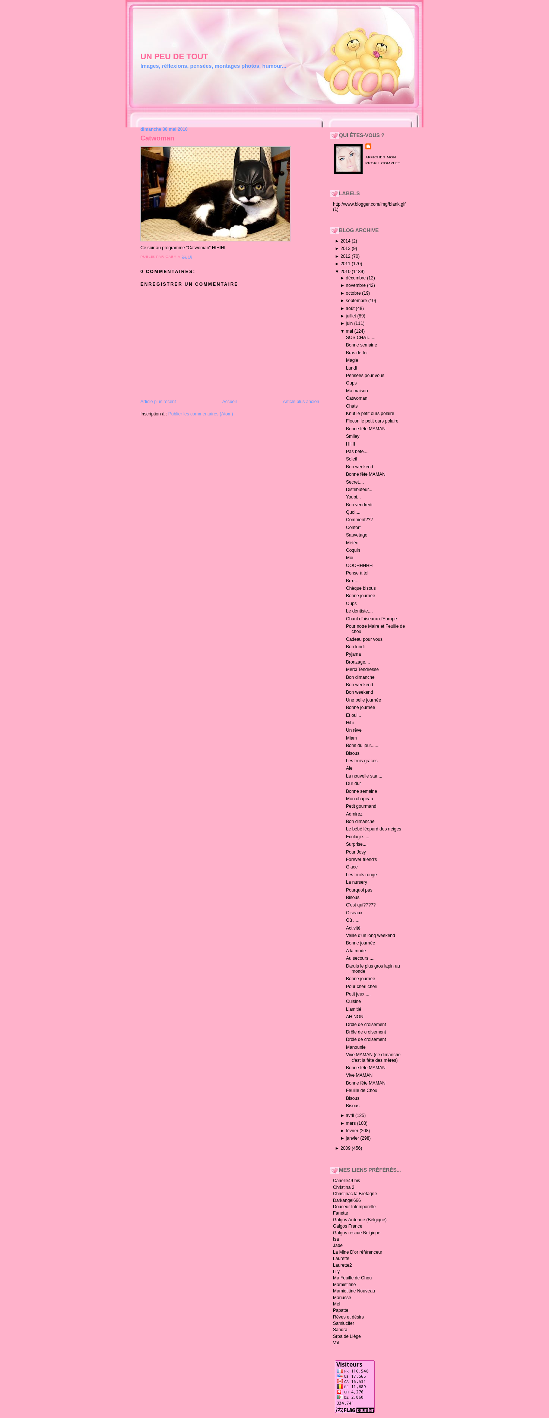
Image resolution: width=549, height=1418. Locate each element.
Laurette (341, 1258)
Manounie (356, 1047)
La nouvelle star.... (364, 776)
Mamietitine (344, 1284)
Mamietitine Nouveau (354, 1291)
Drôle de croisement (366, 1024)
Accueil (229, 401)
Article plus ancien (301, 401)
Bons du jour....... (363, 745)
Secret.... (355, 482)
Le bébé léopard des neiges (373, 829)
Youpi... (353, 497)
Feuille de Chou (361, 1090)
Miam (351, 738)
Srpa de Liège (347, 1336)
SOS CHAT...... (360, 337)
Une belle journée (363, 700)
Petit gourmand (361, 806)
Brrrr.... (353, 580)
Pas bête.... (357, 451)
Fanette (340, 1213)
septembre (357, 300)
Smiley (352, 436)
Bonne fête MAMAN (365, 428)
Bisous (352, 753)
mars (351, 1123)
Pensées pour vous (365, 375)
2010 (346, 271)
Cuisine (353, 1001)
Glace (352, 867)
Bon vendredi (359, 504)
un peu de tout (174, 56)
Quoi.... (353, 512)
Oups (351, 383)
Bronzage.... (358, 662)
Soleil (351, 459)
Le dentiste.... (359, 611)
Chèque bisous (361, 588)
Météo (352, 542)
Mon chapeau (359, 798)
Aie (349, 768)
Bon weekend (359, 466)
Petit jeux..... (358, 994)
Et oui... (353, 715)
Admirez (354, 814)
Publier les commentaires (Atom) (200, 414)
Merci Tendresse (362, 669)
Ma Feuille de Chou (352, 1278)
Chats (352, 406)
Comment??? (359, 519)
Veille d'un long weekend (370, 935)
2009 (346, 1148)
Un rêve (354, 730)
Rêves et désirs (348, 1317)
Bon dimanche (360, 677)
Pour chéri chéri (361, 986)
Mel (336, 1304)
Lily (336, 1271)
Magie (352, 360)
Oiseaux (354, 912)
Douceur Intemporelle (354, 1206)
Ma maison (357, 390)
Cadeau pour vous (364, 639)
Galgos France (347, 1226)
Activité (353, 928)
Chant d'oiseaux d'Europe (371, 618)
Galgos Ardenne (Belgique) (360, 1219)
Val (336, 1342)
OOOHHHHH (359, 565)
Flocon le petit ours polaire (372, 421)
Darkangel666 (347, 1200)
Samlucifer (343, 1323)
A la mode (356, 950)
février (353, 1130)
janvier (353, 1138)
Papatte (340, 1310)
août (351, 308)
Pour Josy (356, 852)
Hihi (350, 722)
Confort (353, 527)
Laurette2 (342, 1265)
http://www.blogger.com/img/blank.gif (369, 204)
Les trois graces (362, 760)
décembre (356, 278)
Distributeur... (359, 489)
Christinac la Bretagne (355, 1193)
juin (350, 323)
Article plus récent (158, 401)
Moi (349, 557)
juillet (352, 316)
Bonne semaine (361, 345)
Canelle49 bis (346, 1180)
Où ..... (352, 920)
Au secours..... (360, 958)
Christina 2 (343, 1187)
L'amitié (353, 1009)
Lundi (351, 368)
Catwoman (157, 138)
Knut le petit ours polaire (370, 413)
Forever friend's (361, 859)
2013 (346, 248)
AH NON (355, 1016)
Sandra (340, 1329)
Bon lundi (355, 646)
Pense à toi (357, 573)
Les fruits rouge (361, 874)
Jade (338, 1245)
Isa (336, 1239)
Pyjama (353, 654)
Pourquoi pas (359, 890)
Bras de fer (357, 352)
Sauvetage (356, 535)
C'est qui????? (361, 905)
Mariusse (342, 1297)
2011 (346, 263)
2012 (346, 256)
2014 (346, 241)
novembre (356, 285)
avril (350, 1115)
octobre (354, 293)
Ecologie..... (357, 836)
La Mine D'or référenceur (357, 1252)
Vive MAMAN (359, 1075)
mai (350, 331)
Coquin (353, 550)
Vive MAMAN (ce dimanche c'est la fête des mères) (373, 1057)
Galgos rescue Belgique (356, 1232)
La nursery (356, 882)
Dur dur (353, 783)
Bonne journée (360, 595)
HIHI (350, 444)
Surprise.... (357, 844)
